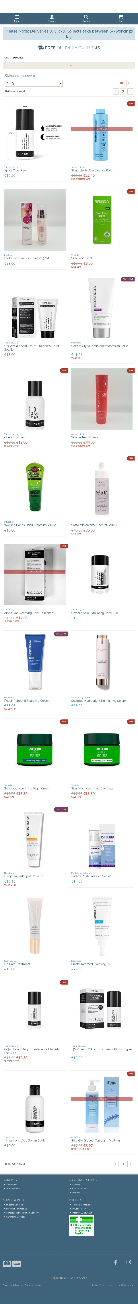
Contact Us (10, 1184)
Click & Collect (78, 1188)
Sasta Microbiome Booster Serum (94, 525)
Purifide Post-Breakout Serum (91, 876)
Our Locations (11, 1188)
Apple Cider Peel (15, 170)
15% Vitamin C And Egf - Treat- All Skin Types (101, 1049)
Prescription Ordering (15, 1208)
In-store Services (13, 1204)
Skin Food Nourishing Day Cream (93, 788)
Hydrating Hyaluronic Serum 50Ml (27, 258)
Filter (69, 65)
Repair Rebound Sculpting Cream (26, 700)
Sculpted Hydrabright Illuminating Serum (98, 700)
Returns (75, 1192)
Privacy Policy (78, 1208)
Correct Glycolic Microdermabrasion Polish (100, 346)
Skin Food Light (81, 258)
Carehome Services (14, 1217)
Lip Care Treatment (17, 964)
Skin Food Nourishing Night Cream (27, 788)
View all (21, 91)
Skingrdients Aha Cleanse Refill (91, 170)
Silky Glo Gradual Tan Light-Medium (95, 1140)
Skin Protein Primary (84, 437)
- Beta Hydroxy (14, 437)
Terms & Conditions (81, 1204)
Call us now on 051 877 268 (69, 1278)
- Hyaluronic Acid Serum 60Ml (24, 1140)
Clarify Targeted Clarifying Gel (91, 964)
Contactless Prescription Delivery (21, 1213)
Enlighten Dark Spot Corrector (24, 876)
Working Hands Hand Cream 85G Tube (30, 525)
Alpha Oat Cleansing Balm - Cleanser (29, 613)
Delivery (75, 1184)
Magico (102, 1285)
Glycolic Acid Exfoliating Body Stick (95, 613)
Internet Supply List (81, 1213)
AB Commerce (128, 1285)
